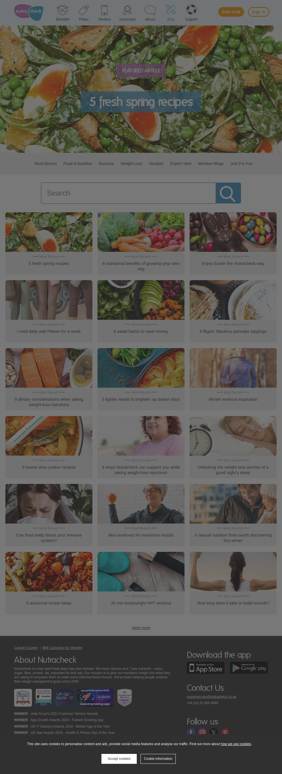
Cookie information (158, 759)
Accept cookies (119, 759)
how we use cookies (236, 744)
